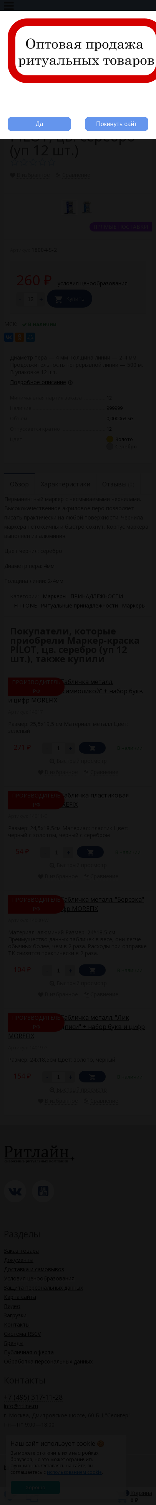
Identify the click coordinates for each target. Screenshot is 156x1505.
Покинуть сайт (116, 124)
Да (39, 124)
